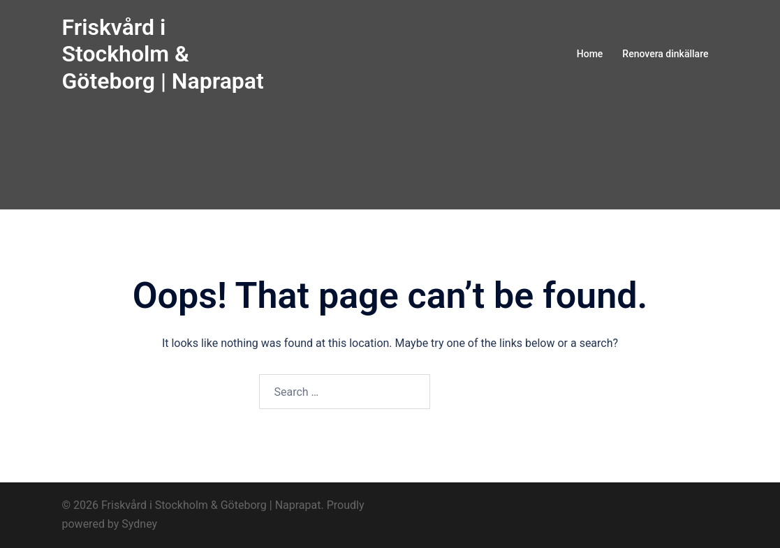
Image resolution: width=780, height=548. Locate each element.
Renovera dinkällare (665, 53)
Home (590, 53)
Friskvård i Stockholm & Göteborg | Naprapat (163, 54)
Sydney (139, 524)
